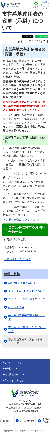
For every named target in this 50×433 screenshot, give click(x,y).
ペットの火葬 (16, 307)
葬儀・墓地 (12, 274)
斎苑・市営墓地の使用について (26, 291)
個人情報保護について (16, 374)
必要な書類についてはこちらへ (24, 219)
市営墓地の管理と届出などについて (27, 329)
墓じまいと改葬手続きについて (27, 299)
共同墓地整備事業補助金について (26, 317)
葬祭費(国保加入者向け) (22, 282)
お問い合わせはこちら (17, 259)
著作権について (12, 368)
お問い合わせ (27, 420)
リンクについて (12, 362)
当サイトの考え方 (13, 380)
